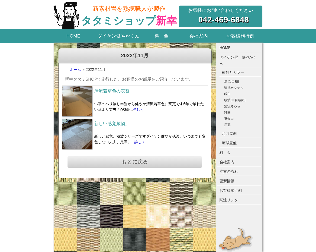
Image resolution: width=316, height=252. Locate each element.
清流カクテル (234, 88)
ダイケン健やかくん (118, 35)
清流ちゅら (232, 106)
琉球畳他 (229, 143)
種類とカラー (233, 72)
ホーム (75, 70)
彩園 (227, 112)
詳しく (138, 109)
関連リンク (228, 200)
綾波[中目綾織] (234, 100)
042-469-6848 (223, 19)
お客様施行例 (240, 35)
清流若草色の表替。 (114, 90)
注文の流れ (228, 171)
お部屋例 (229, 133)
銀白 (227, 94)
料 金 (161, 35)
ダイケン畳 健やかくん (238, 60)
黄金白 (229, 118)
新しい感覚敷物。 (111, 123)
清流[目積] (231, 81)
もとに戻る (135, 162)
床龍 (227, 124)
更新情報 (226, 181)
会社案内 (198, 35)
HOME (73, 35)
